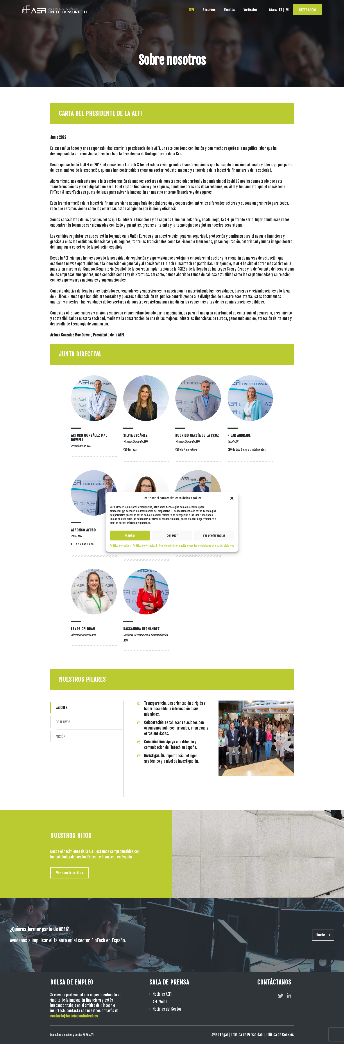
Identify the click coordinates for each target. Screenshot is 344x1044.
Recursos (209, 10)
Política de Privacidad (145, 545)
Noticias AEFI (162, 994)
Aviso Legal (219, 1034)
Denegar (172, 535)
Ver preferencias (214, 535)
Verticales (250, 10)
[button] (232, 498)
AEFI (191, 10)
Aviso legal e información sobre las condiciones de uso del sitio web (196, 545)
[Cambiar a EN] (287, 10)
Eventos (229, 10)
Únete (325, 935)
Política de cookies (120, 545)
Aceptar (130, 535)
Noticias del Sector (167, 1009)
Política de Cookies (280, 1034)
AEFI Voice (160, 1001)
